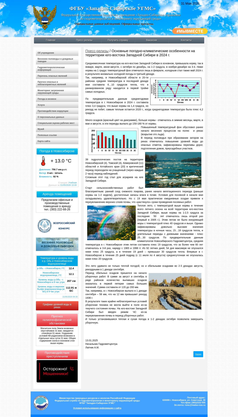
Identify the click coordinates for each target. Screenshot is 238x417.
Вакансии (151, 40)
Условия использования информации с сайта (97, 408)
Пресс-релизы (84, 40)
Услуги (41, 105)
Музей (41, 129)
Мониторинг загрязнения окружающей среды (51, 91)
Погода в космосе (47, 99)
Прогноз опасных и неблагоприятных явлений (52, 83)
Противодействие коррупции (53, 111)
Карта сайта (44, 141)
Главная (50, 40)
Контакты (186, 40)
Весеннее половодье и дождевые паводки (55, 60)
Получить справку (118, 40)
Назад (198, 354)
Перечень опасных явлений (52, 76)
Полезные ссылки (47, 135)
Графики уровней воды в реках (57, 306)
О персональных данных (51, 117)
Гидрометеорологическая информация (51, 68)
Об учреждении (46, 53)
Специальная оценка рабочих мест (56, 123)
